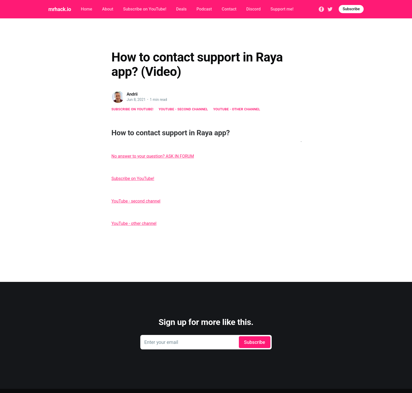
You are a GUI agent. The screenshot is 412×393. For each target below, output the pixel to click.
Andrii (132, 94)
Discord (253, 9)
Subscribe (351, 9)
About (107, 9)
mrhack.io (59, 9)
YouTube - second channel (183, 109)
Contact (229, 9)
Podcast (204, 9)
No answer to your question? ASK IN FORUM (152, 156)
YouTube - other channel (236, 109)
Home (86, 9)
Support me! (281, 9)
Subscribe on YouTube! (144, 9)
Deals (181, 9)
